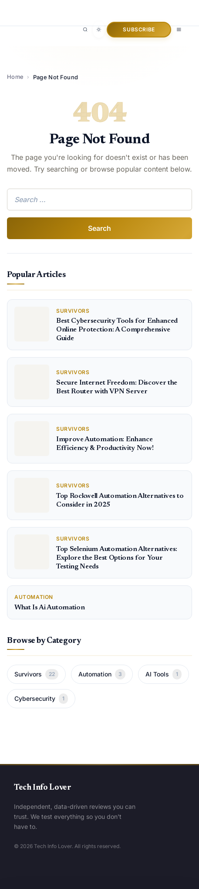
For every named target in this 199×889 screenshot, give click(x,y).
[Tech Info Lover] (53, 8)
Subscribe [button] (139, 29)
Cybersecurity (41, 698)
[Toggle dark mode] (99, 29)
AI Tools (163, 674)
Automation (101, 674)
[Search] (85, 29)
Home (15, 76)
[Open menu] (179, 29)
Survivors (36, 674)
